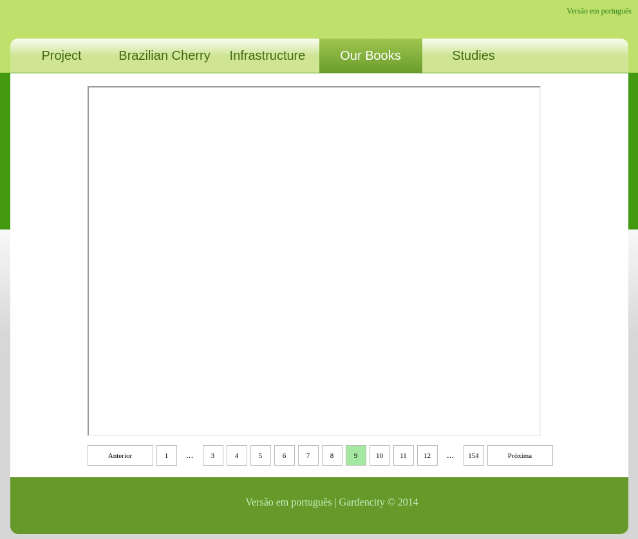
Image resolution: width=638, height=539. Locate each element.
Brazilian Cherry (164, 55)
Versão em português (599, 10)
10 (379, 455)
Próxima (520, 455)
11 (403, 455)
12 (427, 455)
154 (473, 455)
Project (61, 55)
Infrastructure (268, 55)
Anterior (120, 455)
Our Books (370, 55)
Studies (473, 55)
